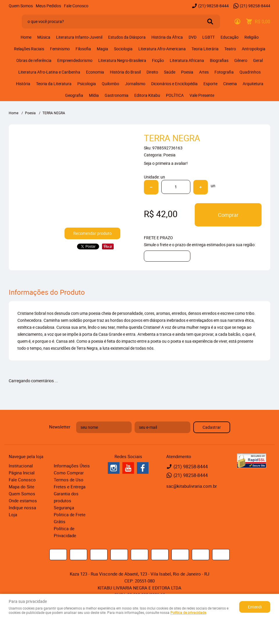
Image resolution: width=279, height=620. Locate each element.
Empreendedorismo (74, 60)
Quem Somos (21, 5)
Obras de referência (33, 60)
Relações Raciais (29, 48)
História (23, 83)
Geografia (74, 95)
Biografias (219, 60)
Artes (204, 72)
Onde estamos (23, 500)
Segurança (64, 507)
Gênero (240, 60)
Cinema (230, 83)
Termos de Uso (68, 480)
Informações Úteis (72, 466)
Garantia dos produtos (66, 497)
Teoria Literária (205, 48)
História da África (167, 37)
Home (26, 37)
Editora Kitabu (147, 95)
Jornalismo (135, 83)
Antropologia (253, 48)
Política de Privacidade (65, 532)
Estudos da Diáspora (127, 37)
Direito (152, 72)
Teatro (230, 48)
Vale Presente (201, 95)
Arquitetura (253, 83)
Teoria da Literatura (53, 83)
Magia (102, 48)
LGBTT (208, 37)
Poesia (187, 72)
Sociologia (123, 48)
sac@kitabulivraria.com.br (191, 486)
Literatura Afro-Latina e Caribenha (49, 72)
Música (43, 37)
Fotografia (224, 72)
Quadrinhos (250, 72)
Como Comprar (69, 473)
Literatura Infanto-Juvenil (79, 37)
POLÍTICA (175, 95)
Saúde (169, 72)
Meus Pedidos (48, 5)
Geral (258, 60)
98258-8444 (213, 5)
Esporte (210, 83)
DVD (192, 37)
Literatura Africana (187, 60)
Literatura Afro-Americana (162, 48)
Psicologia (86, 83)
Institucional (21, 466)
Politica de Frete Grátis (69, 518)
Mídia (94, 95)
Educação (230, 37)
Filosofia (83, 48)
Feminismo (60, 48)
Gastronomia (116, 95)
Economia (95, 72)
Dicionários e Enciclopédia (174, 83)
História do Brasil (125, 72)
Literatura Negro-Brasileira (122, 60)
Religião (251, 37)
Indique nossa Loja (22, 511)
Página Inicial (22, 473)
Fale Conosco (76, 5)
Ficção (158, 60)
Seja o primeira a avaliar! (166, 163)
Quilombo (110, 83)
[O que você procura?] (210, 21)
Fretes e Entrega (69, 486)
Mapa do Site (21, 486)
